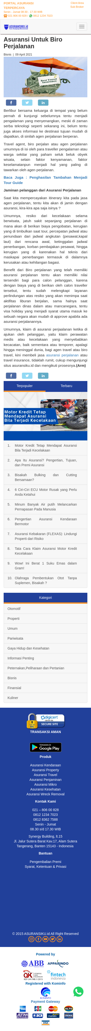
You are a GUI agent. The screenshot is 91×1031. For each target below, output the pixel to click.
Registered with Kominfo (45, 983)
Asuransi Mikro (45, 784)
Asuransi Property (45, 770)
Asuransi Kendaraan (45, 765)
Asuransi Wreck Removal (45, 794)
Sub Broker (77, 6)
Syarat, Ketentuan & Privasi (45, 867)
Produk (45, 757)
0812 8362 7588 (45, 819)
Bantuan (45, 853)
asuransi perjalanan (62, 355)
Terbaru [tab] (66, 386)
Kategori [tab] (45, 598)
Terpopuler (25, 386)
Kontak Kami (45, 801)
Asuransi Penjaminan (45, 780)
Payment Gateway (45, 1001)
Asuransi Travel (45, 775)
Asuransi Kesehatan (45, 789)
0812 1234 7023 (43, 15)
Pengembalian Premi (45, 862)
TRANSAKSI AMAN (45, 732)
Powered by (45, 954)
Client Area (77, 2)
